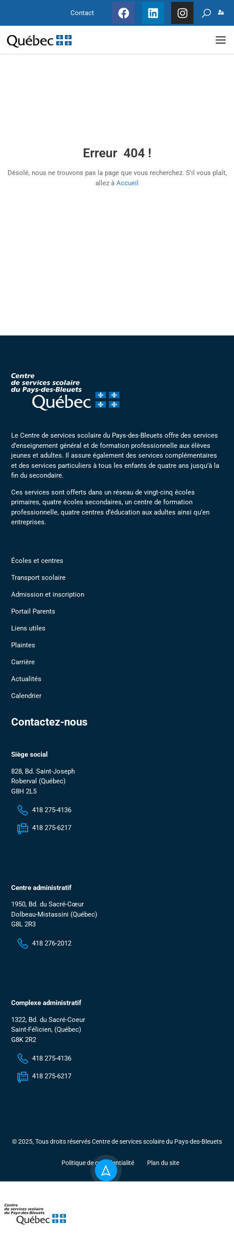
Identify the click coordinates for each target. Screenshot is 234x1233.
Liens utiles (28, 634)
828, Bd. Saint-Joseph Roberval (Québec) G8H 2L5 (43, 787)
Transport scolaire (38, 583)
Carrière (23, 667)
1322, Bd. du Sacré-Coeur (48, 1025)
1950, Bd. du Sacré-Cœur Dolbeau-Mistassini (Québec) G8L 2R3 (54, 920)
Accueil (127, 186)
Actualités (26, 684)
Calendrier (26, 701)
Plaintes (23, 650)
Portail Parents (33, 617)
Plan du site (163, 1168)
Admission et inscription (47, 600)
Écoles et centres (37, 566)
